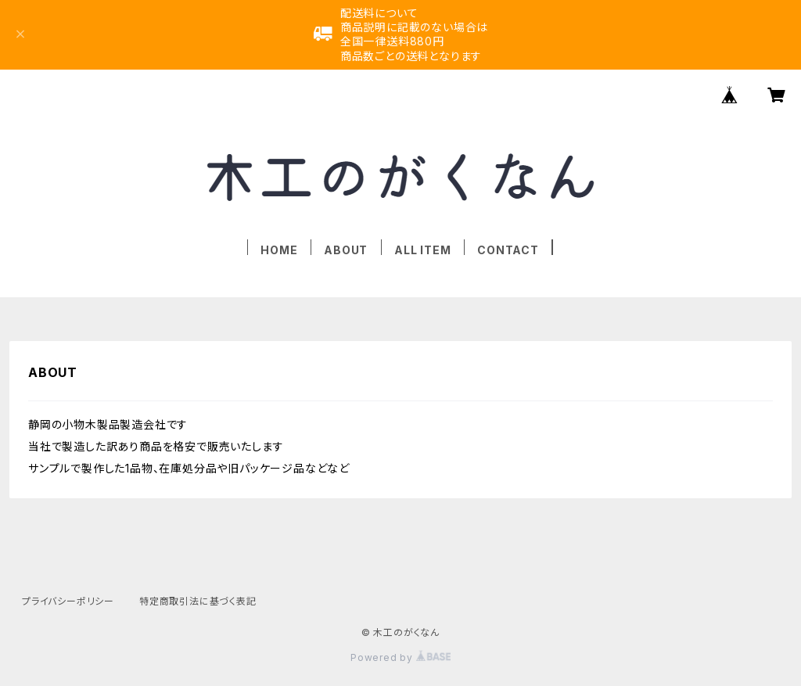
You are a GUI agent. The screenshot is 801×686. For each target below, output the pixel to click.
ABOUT (346, 250)
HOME (278, 250)
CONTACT (508, 250)
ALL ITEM (422, 250)
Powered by (400, 657)
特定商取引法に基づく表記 (198, 601)
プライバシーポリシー (68, 601)
